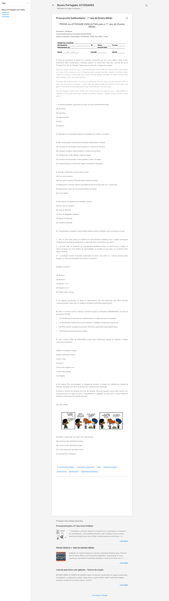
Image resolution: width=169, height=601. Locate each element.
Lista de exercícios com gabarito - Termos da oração (79, 570)
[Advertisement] (141, 46)
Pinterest (5, 14)
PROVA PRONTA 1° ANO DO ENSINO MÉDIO (75, 548)
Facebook (5, 12)
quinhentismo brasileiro (89, 472)
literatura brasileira (110, 467)
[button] (126, 18)
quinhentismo (74, 472)
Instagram (5, 16)
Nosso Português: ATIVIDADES (75, 5)
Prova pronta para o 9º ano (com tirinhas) (74, 526)
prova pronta (61, 472)
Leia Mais (124, 541)
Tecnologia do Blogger (100, 595)
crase (99, 467)
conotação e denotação (85, 467)
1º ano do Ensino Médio (65, 467)
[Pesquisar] (146, 6)
